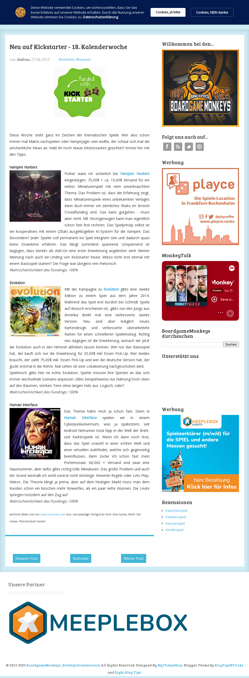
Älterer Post (134, 558)
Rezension (83, 59)
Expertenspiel (176, 510)
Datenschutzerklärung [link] (100, 17)
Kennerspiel (175, 523)
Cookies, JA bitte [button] (168, 12)
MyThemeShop (170, 665)
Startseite (81, 558)
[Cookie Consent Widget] (124, 12)
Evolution (111, 289)
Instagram (200, 147)
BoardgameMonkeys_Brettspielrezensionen (63, 665)
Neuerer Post (26, 558)
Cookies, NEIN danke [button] (212, 12)
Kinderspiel (174, 529)
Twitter (189, 147)
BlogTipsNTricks (229, 665)
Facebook (167, 147)
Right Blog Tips (128, 672)
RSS (178, 147)
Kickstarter (66, 59)
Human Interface (80, 417)
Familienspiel (176, 517)
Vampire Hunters (134, 173)
